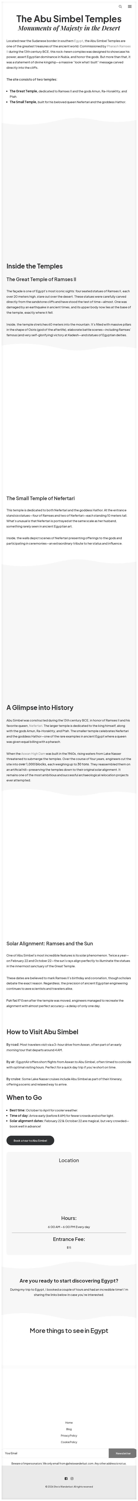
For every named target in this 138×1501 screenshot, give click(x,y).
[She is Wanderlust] (25, 6)
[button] (129, 6)
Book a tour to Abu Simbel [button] (30, 1140)
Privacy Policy (69, 1435)
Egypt (78, 41)
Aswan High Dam (33, 753)
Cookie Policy (69, 1442)
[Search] (119, 6)
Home (69, 1422)
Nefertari (35, 726)
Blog (69, 1429)
